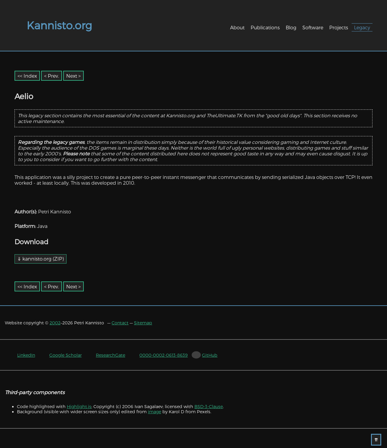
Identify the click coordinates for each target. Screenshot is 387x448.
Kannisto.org (59, 25)
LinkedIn (26, 355)
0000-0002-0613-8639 (163, 355)
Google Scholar (65, 355)
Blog (291, 27)
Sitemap (143, 322)
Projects (338, 27)
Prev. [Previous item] (53, 76)
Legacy (362, 27)
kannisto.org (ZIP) (43, 258)
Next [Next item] (71, 76)
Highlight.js (79, 406)
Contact (120, 322)
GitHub (209, 355)
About (237, 27)
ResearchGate (110, 355)
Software (312, 27)
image (154, 411)
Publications (265, 27)
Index (30, 76)
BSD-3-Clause (208, 406)
